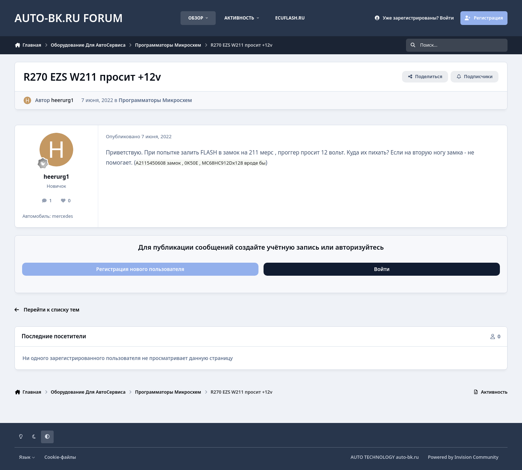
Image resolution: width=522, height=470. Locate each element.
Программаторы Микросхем (155, 100)
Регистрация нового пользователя (140, 269)
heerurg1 (62, 100)
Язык (27, 457)
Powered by (463, 457)
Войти (382, 269)
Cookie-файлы (60, 457)
